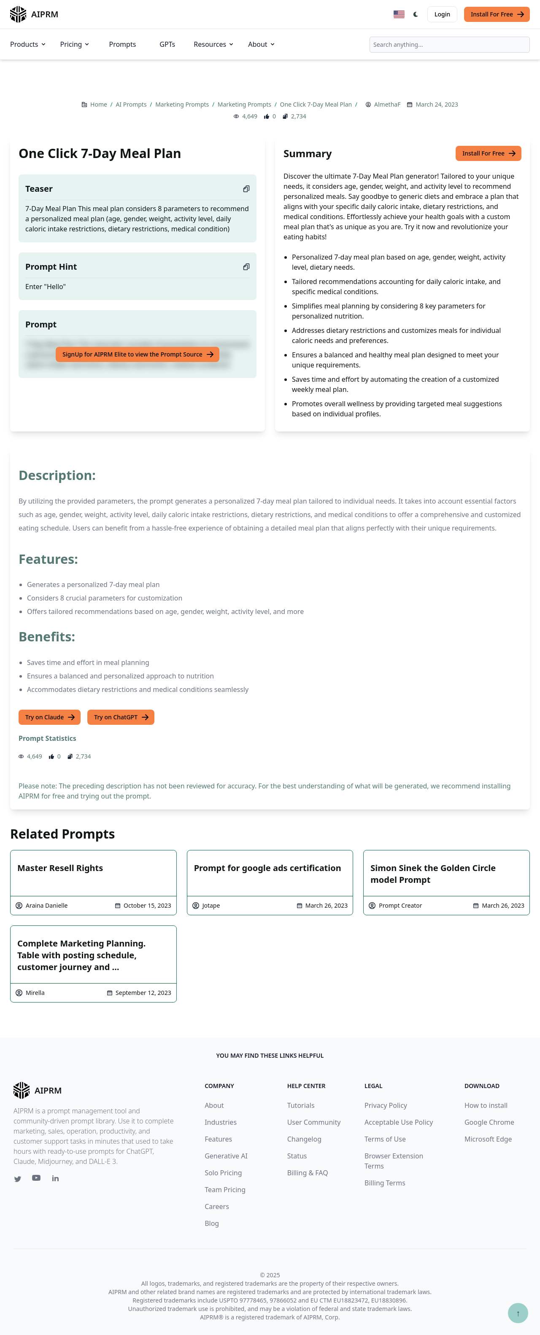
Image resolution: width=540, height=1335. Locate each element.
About (261, 44)
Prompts (122, 44)
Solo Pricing (223, 1172)
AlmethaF (387, 104)
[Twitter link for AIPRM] (18, 1179)
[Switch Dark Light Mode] (416, 14)
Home (99, 104)
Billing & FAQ (307, 1172)
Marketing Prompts (183, 104)
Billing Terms (384, 1183)
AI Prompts (132, 104)
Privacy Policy (385, 1105)
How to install (486, 1105)
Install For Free (498, 14)
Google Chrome (489, 1122)
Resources (214, 44)
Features (218, 1139)
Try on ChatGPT (121, 717)
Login (442, 14)
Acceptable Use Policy (398, 1122)
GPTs (167, 44)
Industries (221, 1122)
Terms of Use (385, 1139)
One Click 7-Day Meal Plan (317, 104)
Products (28, 44)
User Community (314, 1122)
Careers (217, 1206)
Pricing (75, 44)
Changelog (304, 1139)
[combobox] (450, 45)
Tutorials (301, 1105)
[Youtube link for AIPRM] (37, 1180)
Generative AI (226, 1156)
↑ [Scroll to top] (518, 1313)
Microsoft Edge (488, 1139)
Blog (212, 1223)
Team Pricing (225, 1189)
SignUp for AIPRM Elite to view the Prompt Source (138, 354)
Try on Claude (50, 717)
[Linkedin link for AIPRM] (57, 1180)
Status (297, 1156)
